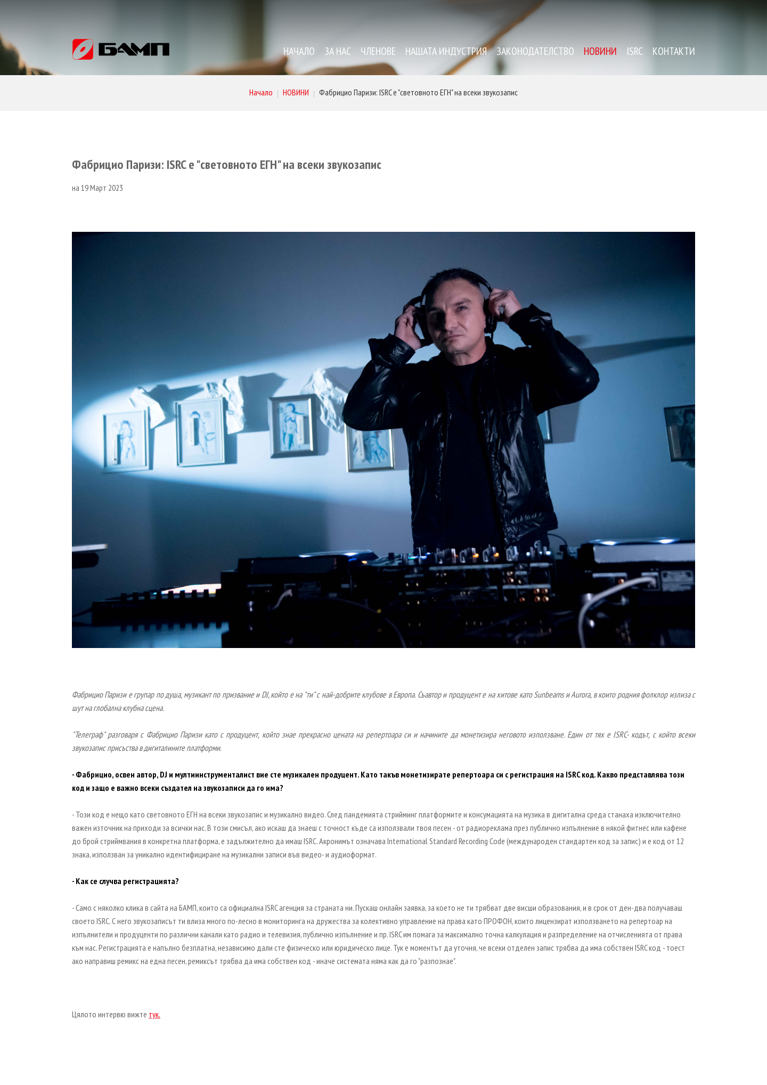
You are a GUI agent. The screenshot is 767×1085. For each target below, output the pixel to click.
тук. (154, 1014)
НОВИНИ (296, 92)
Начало (261, 92)
